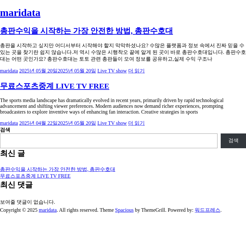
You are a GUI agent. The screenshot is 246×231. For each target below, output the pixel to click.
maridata (20, 12)
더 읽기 (136, 70)
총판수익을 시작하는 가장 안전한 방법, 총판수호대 (86, 31)
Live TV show (112, 70)
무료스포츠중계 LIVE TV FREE (54, 86)
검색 (5, 130)
